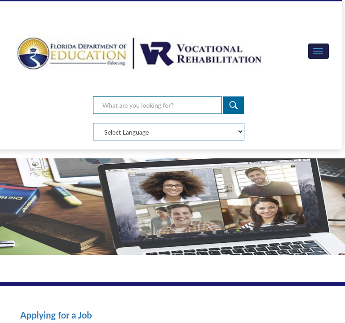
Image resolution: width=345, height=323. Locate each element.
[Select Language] (168, 131)
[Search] (233, 105)
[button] (318, 51)
